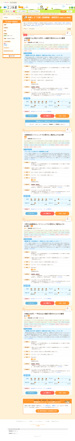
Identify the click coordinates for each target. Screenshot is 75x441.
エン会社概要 (47, 421)
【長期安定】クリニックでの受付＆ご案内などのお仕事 (44, 135)
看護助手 (60, 22)
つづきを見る (30, 62)
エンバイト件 (13, 2)
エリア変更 (26, 7)
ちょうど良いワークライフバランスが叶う (10, 5)
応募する (48, 116)
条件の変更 (12, 55)
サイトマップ (62, 4)
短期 (36, 24)
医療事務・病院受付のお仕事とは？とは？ (35, 25)
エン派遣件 (6, 2)
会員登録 (63, 11)
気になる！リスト (10, 11)
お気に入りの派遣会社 (34, 11)
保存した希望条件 (22, 11)
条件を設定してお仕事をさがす (48, 411)
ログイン (69, 11)
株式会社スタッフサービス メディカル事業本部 (41, 111)
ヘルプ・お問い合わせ (54, 4)
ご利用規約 (31, 421)
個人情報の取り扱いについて (21, 421)
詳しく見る (63, 116)
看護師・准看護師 (66, 22)
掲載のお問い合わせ (69, 4)
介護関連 (55, 22)
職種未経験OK (48, 24)
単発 (39, 24)
